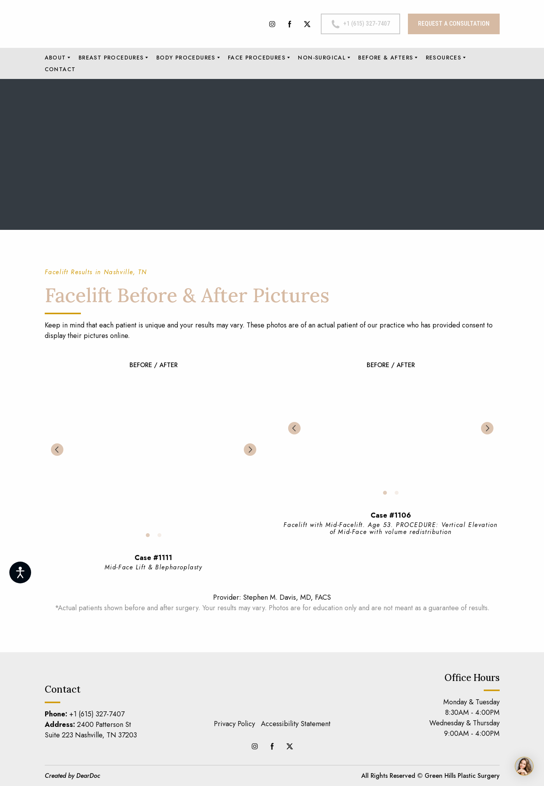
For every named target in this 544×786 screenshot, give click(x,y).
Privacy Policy (234, 724)
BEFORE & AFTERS (385, 57)
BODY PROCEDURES (185, 57)
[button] (272, 24)
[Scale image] (153, 450)
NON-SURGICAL (322, 57)
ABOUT (55, 57)
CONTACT (60, 69)
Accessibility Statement (296, 724)
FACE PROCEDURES (256, 57)
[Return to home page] (113, 24)
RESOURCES (444, 57)
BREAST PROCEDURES (111, 57)
